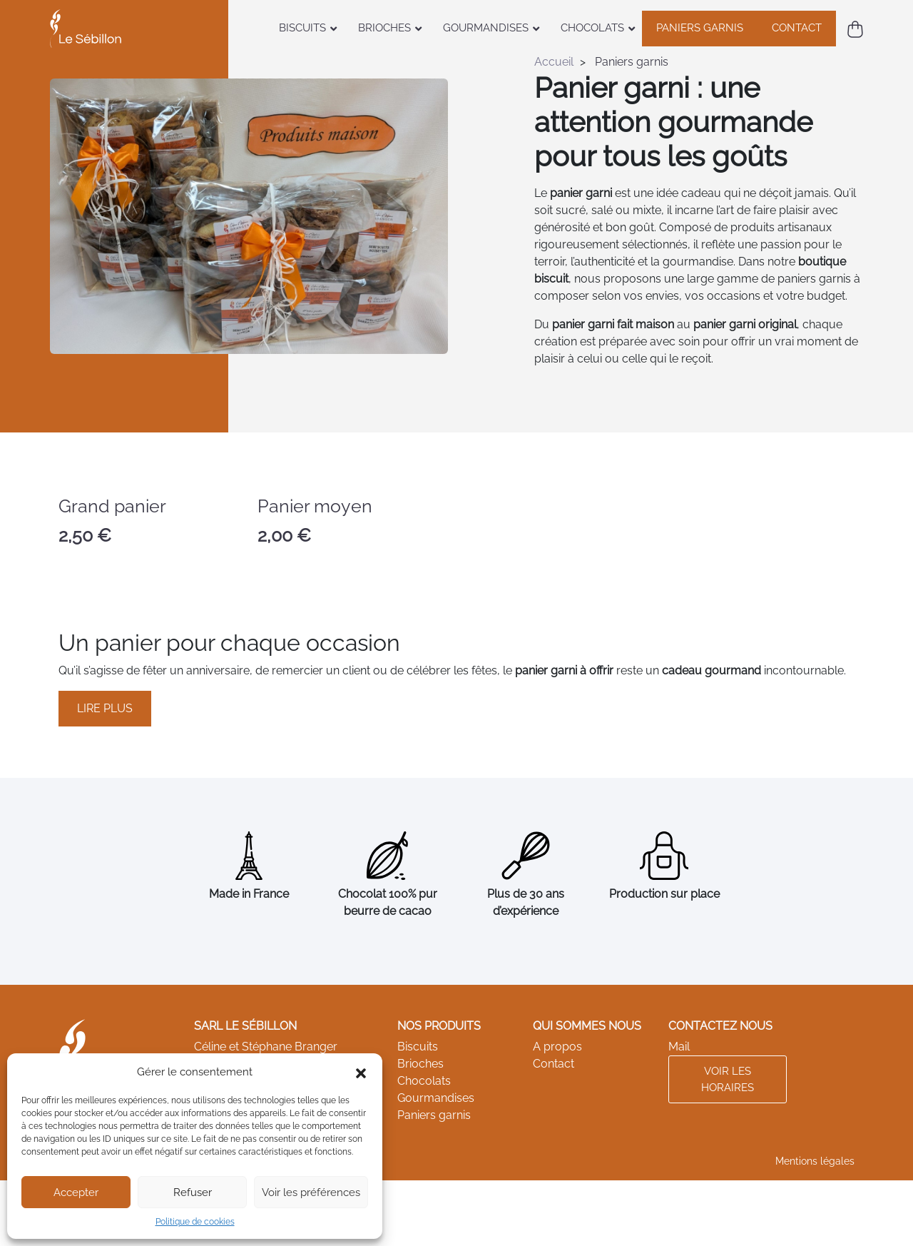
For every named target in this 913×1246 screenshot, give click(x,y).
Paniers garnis (434, 1115)
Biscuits (417, 1046)
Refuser (192, 1192)
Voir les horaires (727, 1079)
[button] (361, 1072)
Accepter (75, 1192)
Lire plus (105, 708)
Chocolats (424, 1081)
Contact (553, 1063)
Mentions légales (815, 1161)
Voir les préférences (311, 1192)
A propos (557, 1046)
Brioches (420, 1063)
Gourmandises (435, 1098)
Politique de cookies (195, 1222)
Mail (679, 1046)
